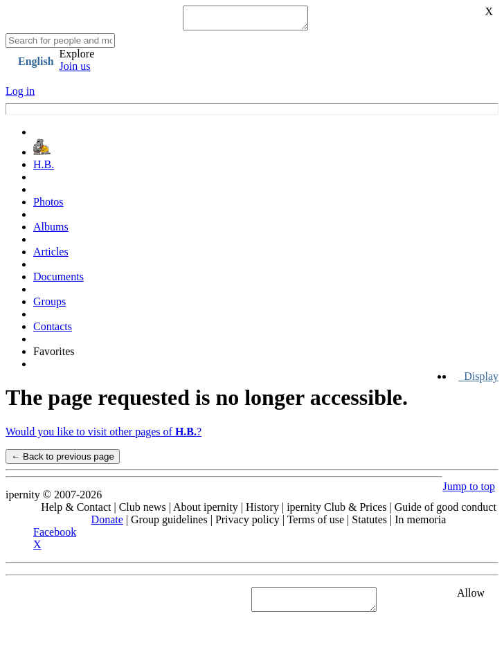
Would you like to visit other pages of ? (103, 436)
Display (478, 380)
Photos (48, 206)
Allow (471, 597)
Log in (20, 95)
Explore (77, 58)
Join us (75, 70)
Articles (51, 256)
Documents (58, 281)
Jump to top (468, 490)
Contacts (52, 330)
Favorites (54, 355)
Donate (107, 523)
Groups (49, 305)
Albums (51, 231)
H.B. (43, 168)
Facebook (54, 536)
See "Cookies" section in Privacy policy (93, 603)
